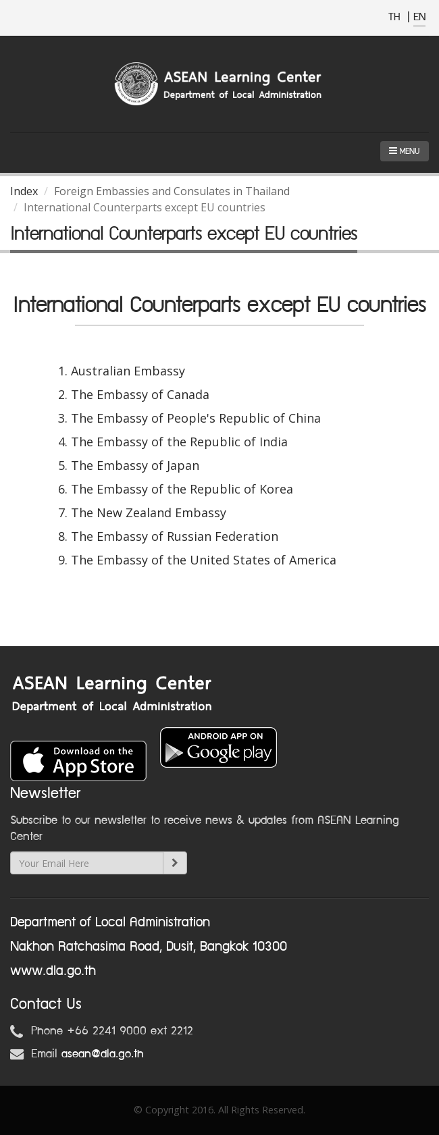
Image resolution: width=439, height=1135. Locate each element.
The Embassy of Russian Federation (174, 536)
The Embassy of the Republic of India (179, 441)
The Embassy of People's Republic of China (196, 418)
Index (24, 191)
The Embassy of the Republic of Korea (182, 489)
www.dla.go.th (53, 970)
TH (396, 17)
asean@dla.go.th (102, 1054)
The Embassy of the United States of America (203, 560)
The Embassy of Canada (140, 394)
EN (419, 17)
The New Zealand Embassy (148, 512)
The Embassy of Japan (135, 465)
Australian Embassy (128, 371)
